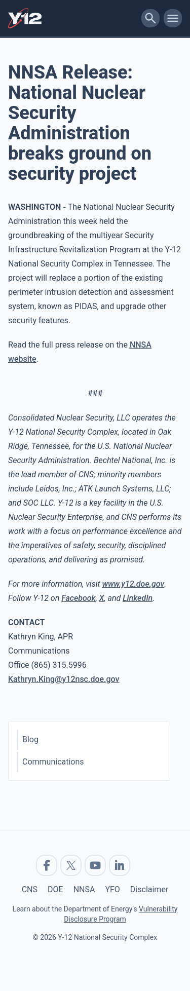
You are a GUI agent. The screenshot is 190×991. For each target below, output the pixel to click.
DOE (55, 889)
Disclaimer (149, 889)
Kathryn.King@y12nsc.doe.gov (64, 679)
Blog (30, 739)
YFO (112, 889)
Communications (53, 762)
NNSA (84, 889)
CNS (29, 889)
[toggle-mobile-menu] (173, 18)
